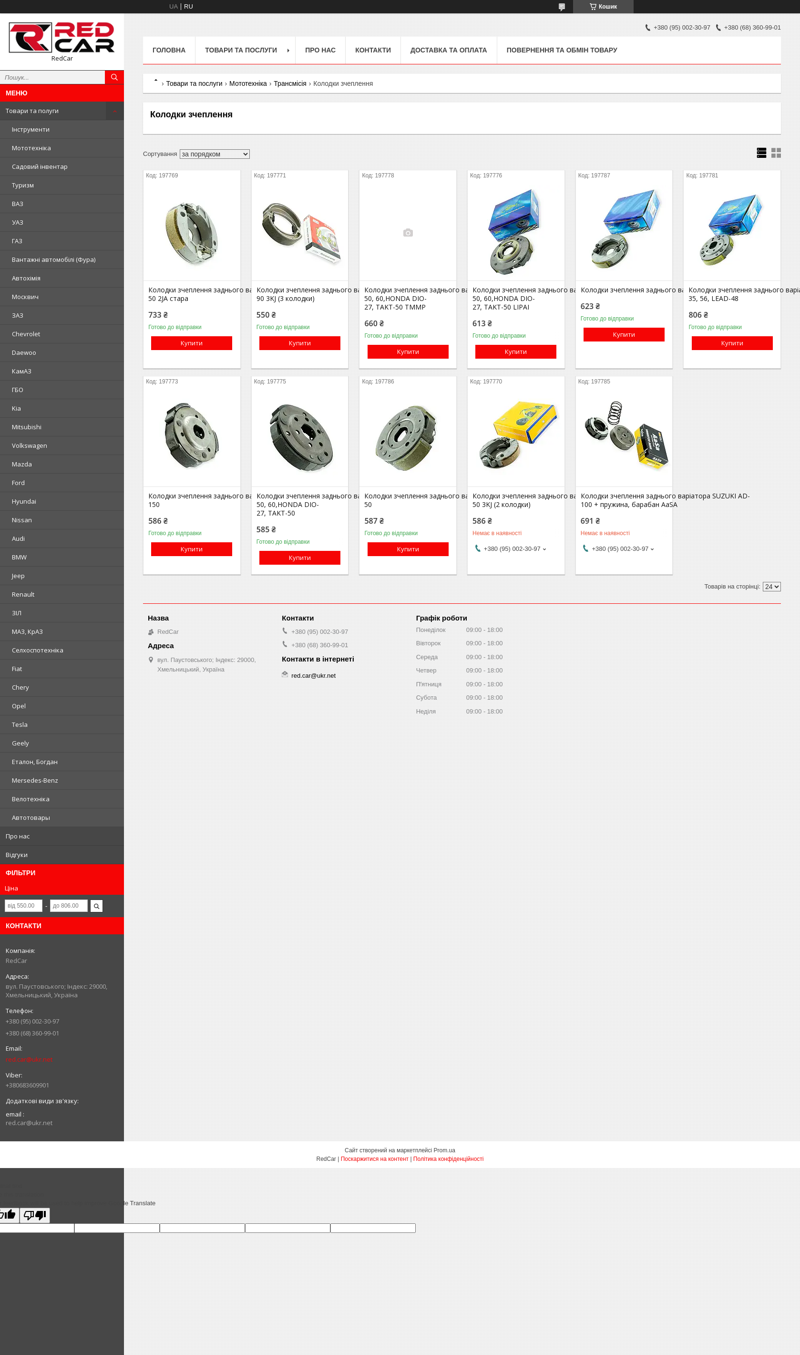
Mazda (22, 464)
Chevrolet (26, 334)
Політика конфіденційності (448, 1159)
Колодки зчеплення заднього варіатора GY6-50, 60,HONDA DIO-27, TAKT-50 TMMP (407, 298)
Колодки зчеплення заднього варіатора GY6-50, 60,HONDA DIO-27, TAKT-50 (299, 504)
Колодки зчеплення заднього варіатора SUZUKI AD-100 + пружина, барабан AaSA (624, 500)
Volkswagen (29, 445)
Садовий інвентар (40, 166)
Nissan (22, 520)
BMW (19, 557)
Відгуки (17, 854)
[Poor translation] (35, 1215)
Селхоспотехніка (37, 650)
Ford (18, 482)
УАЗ (17, 222)
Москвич (25, 296)
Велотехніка (31, 799)
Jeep (18, 575)
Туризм (23, 185)
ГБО (17, 389)
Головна (169, 50)
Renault (23, 594)
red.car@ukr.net (29, 1059)
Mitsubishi (26, 427)
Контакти (373, 50)
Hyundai (24, 501)
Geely (20, 743)
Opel (19, 706)
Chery (20, 687)
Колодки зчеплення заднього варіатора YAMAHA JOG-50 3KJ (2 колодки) (515, 500)
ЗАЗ (17, 315)
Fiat (17, 668)
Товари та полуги (32, 110)
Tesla (20, 724)
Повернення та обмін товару (562, 50)
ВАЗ (17, 203)
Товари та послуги (241, 50)
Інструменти (31, 129)
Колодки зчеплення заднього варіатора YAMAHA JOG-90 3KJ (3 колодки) (299, 294)
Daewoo (24, 352)
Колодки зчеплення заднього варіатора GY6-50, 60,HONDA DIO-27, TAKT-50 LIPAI (515, 298)
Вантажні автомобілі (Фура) (53, 259)
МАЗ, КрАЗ (27, 631)
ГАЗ (17, 241)
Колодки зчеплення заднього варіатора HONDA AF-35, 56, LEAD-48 (731, 294)
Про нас (18, 836)
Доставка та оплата (448, 50)
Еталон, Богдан (35, 761)
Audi (18, 538)
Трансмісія (290, 83)
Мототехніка (31, 148)
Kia (16, 408)
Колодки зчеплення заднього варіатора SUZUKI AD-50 (407, 500)
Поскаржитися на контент (375, 1159)
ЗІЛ (16, 613)
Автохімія (26, 278)
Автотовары (31, 817)
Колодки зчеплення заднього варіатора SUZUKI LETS (624, 290)
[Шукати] (114, 77)
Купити (192, 343)
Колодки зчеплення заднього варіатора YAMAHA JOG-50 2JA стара (191, 294)
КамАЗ (21, 371)
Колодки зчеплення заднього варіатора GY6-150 (191, 500)
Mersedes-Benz (35, 780)
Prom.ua (444, 1150)
